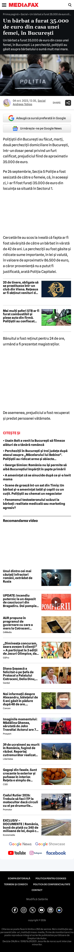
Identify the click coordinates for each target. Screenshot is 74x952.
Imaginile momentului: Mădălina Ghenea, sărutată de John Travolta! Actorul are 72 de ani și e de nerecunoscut (20, 724)
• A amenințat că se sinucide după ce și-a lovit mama (37, 477)
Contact (37, 890)
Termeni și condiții (16, 884)
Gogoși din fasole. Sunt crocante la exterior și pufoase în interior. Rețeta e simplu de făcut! (20, 775)
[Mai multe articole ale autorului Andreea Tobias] (7, 103)
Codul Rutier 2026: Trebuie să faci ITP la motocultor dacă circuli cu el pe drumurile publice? (20, 800)
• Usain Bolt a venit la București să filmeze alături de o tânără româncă (34, 443)
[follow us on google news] (20, 844)
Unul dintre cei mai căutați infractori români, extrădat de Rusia (17, 576)
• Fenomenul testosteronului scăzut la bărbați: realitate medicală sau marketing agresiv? (34, 504)
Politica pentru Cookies (51, 878)
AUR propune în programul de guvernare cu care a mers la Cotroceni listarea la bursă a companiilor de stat (18, 623)
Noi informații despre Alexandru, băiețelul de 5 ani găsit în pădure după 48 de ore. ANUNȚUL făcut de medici (20, 699)
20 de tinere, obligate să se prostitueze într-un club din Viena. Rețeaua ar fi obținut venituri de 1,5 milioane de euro (20, 288)
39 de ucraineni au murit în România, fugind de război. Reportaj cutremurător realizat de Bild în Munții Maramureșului (21, 750)
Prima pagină (11, 14)
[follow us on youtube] (17, 853)
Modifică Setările (37, 899)
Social (24, 14)
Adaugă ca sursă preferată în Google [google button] (37, 118)
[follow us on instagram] (36, 853)
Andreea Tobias (22, 104)
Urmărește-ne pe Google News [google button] (37, 128)
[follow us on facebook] (56, 853)
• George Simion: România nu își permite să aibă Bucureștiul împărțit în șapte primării (35, 467)
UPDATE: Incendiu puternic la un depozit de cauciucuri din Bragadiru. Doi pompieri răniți (21, 601)
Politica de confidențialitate (51, 884)
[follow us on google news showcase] (50, 844)
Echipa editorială (19, 878)
